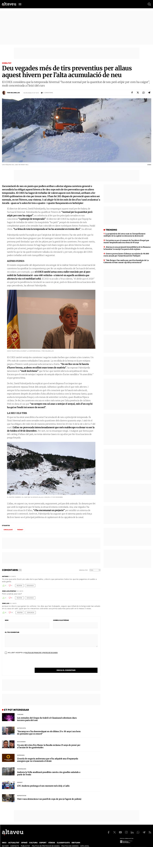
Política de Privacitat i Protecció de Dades (41, 653)
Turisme (20, 709)
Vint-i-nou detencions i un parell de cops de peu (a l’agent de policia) (49, 794)
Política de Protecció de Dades (45, 841)
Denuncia (30, 585)
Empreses (20, 750)
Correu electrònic (61, 620)
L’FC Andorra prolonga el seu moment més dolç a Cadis (43, 781)
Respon (19, 585)
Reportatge (21, 790)
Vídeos (51, 837)
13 (12, 612)
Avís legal (84, 841)
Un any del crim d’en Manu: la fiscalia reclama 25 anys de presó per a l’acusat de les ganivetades (48, 741)
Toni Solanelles (13, 93)
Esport (20, 777)
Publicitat (25, 841)
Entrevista (21, 723)
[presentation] (24, 663)
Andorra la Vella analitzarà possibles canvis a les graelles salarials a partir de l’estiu (48, 768)
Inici (4, 837)
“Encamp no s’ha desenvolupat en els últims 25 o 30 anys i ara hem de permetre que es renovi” (48, 727)
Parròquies (21, 764)
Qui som (5, 841)
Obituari (76, 837)
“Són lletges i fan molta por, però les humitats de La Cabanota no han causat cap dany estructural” (126, 261)
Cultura (33, 837)
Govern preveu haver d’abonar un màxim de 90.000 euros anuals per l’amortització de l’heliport (126, 255)
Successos (21, 736)
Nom (6, 620)
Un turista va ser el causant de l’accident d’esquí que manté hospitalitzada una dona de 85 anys (126, 241)
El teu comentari (12, 632)
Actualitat (13, 837)
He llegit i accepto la (31, 653)
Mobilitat (6, 63)
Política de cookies (69, 841)
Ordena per (83, 570)
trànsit (20, 530)
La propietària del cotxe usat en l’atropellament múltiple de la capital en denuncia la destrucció (124, 235)
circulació (8, 530)
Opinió (24, 837)
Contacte (14, 841)
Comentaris (48, 93)
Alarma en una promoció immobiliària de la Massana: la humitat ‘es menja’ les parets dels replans (127, 248)
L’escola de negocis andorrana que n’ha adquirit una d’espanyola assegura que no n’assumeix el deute (47, 754)
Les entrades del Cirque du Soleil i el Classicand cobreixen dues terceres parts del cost (47, 714)
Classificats (63, 837)
